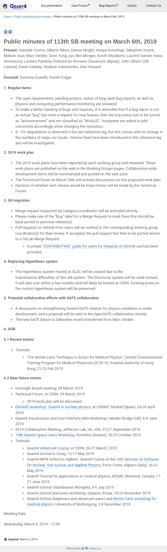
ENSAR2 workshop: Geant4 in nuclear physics (53, 407)
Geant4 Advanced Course (48, 448)
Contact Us (153, 6)
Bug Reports (108, 6)
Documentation (51, 6)
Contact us (95, 548)
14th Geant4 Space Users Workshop (45, 435)
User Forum (81, 6)
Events (132, 6)
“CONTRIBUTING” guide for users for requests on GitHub (89, 246)
